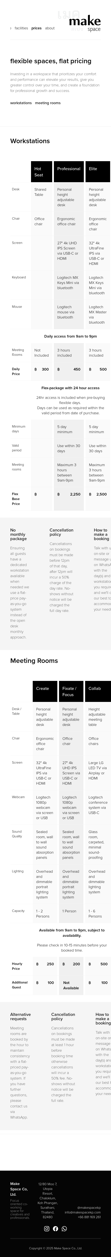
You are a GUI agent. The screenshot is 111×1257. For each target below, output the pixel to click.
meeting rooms (48, 102)
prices (36, 28)
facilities (21, 27)
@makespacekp (89, 1207)
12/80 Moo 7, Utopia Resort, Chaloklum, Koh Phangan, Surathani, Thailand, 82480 (48, 1200)
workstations (21, 102)
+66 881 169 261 (89, 1217)
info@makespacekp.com (83, 1212)
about (50, 27)
